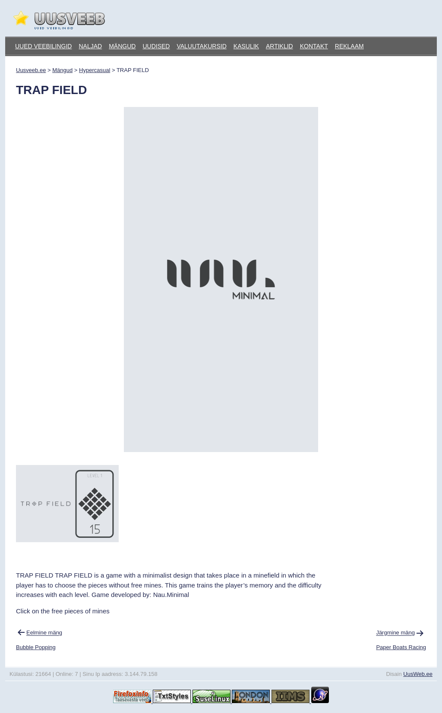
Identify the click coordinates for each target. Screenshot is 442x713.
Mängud (122, 46)
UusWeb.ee (418, 674)
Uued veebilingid (43, 46)
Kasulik (246, 46)
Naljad (90, 46)
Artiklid (279, 46)
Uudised (156, 46)
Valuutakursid (201, 46)
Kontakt (314, 46)
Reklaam (349, 46)
